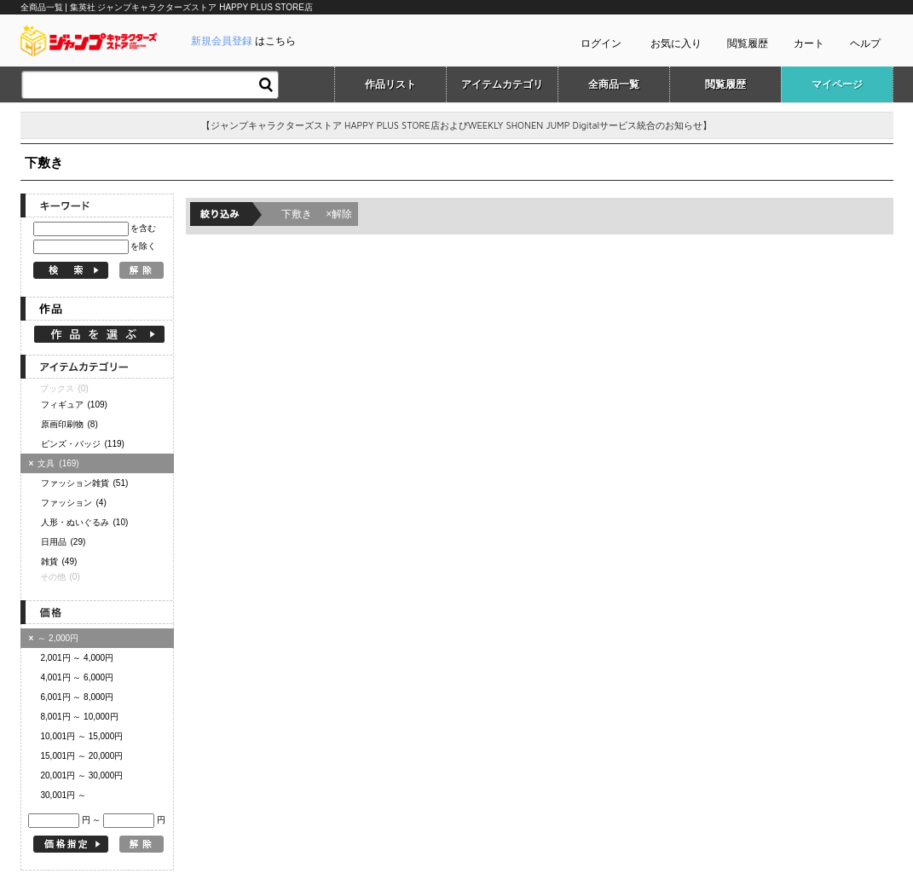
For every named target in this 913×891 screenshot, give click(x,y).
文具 (56, 463)
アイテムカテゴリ (502, 84)
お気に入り (676, 43)
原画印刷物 (69, 424)
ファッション (74, 502)
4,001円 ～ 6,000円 (77, 677)
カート (809, 43)
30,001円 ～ (63, 795)
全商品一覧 (613, 84)
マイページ (837, 84)
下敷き (317, 214)
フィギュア (74, 404)
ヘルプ (865, 43)
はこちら (243, 41)
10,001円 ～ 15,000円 (82, 736)
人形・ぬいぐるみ (85, 522)
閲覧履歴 (747, 43)
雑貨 (59, 561)
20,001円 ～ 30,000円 (82, 775)
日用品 (63, 542)
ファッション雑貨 (85, 483)
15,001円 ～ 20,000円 (82, 756)
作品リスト (390, 84)
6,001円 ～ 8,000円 (77, 697)
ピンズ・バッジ (82, 443)
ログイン (601, 43)
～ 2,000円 (54, 638)
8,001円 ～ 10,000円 (79, 716)
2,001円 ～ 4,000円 (77, 657)
